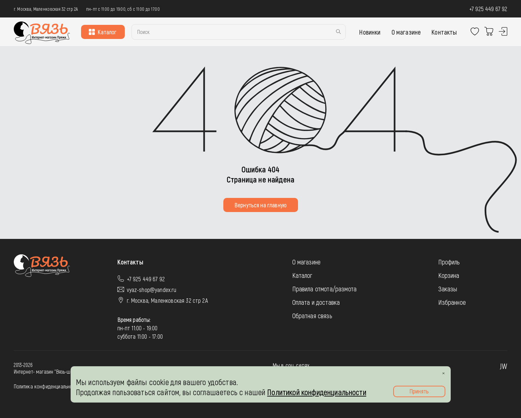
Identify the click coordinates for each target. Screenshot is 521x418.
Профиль (449, 262)
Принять (419, 391)
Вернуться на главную (260, 205)
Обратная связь (312, 315)
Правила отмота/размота (324, 289)
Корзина (448, 275)
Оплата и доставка (316, 302)
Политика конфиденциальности (46, 386)
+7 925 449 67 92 (488, 8)
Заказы (447, 289)
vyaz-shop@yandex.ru (152, 289)
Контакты (444, 32)
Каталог (102, 32)
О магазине (406, 32)
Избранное (452, 302)
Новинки (369, 32)
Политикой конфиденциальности (316, 392)
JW (503, 366)
